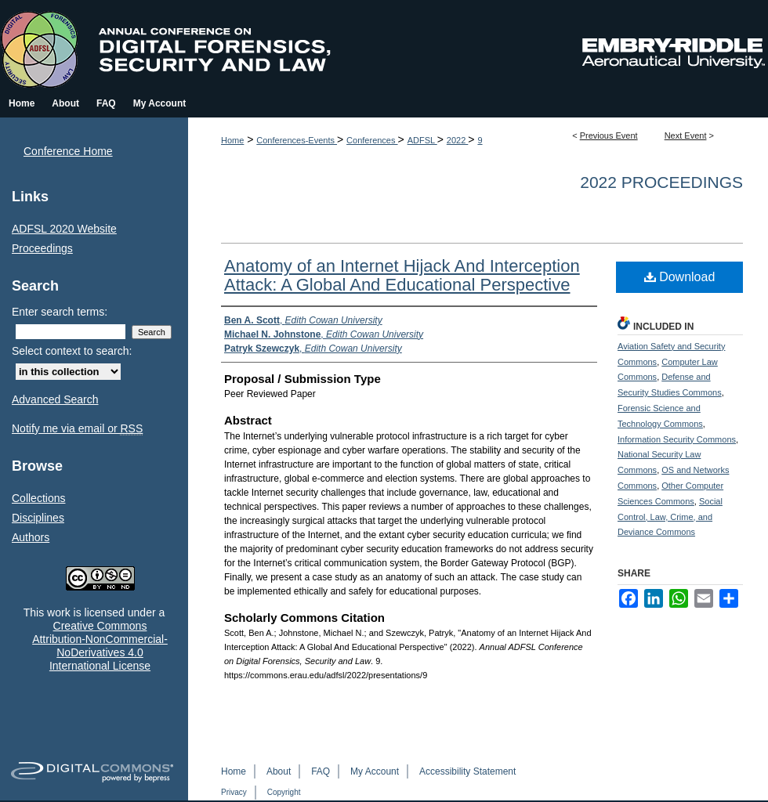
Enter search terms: (59, 311)
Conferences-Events (296, 140)
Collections (38, 498)
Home (232, 140)
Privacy (234, 792)
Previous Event (609, 135)
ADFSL (422, 140)
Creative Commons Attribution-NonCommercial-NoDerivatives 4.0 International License (100, 645)
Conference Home (68, 151)
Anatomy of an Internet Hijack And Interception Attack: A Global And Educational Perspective (402, 275)
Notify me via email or (77, 428)
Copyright (284, 792)
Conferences (371, 140)
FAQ (320, 771)
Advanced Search (55, 399)
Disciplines (38, 517)
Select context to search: (72, 351)
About (278, 771)
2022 (458, 140)
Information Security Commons (677, 439)
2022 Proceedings (661, 182)
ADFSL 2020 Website (64, 228)
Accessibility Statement (467, 771)
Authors (30, 537)
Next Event (686, 135)
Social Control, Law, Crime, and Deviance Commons (670, 517)
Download (679, 277)
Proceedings (42, 248)
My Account (374, 771)
